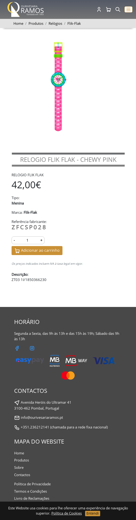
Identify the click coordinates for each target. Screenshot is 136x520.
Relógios (55, 23)
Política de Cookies (66, 513)
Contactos (22, 474)
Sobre (19, 467)
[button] (128, 9)
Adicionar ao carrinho (37, 251)
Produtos (21, 460)
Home (18, 23)
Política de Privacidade (32, 484)
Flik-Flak (74, 23)
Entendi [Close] (93, 513)
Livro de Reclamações (31, 498)
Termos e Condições (30, 491)
